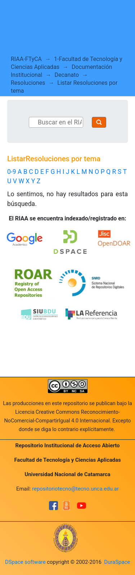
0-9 (11, 171)
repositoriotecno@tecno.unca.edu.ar (75, 489)
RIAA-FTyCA (26, 59)
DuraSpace (117, 562)
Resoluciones (28, 82)
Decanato (66, 74)
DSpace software (25, 562)
